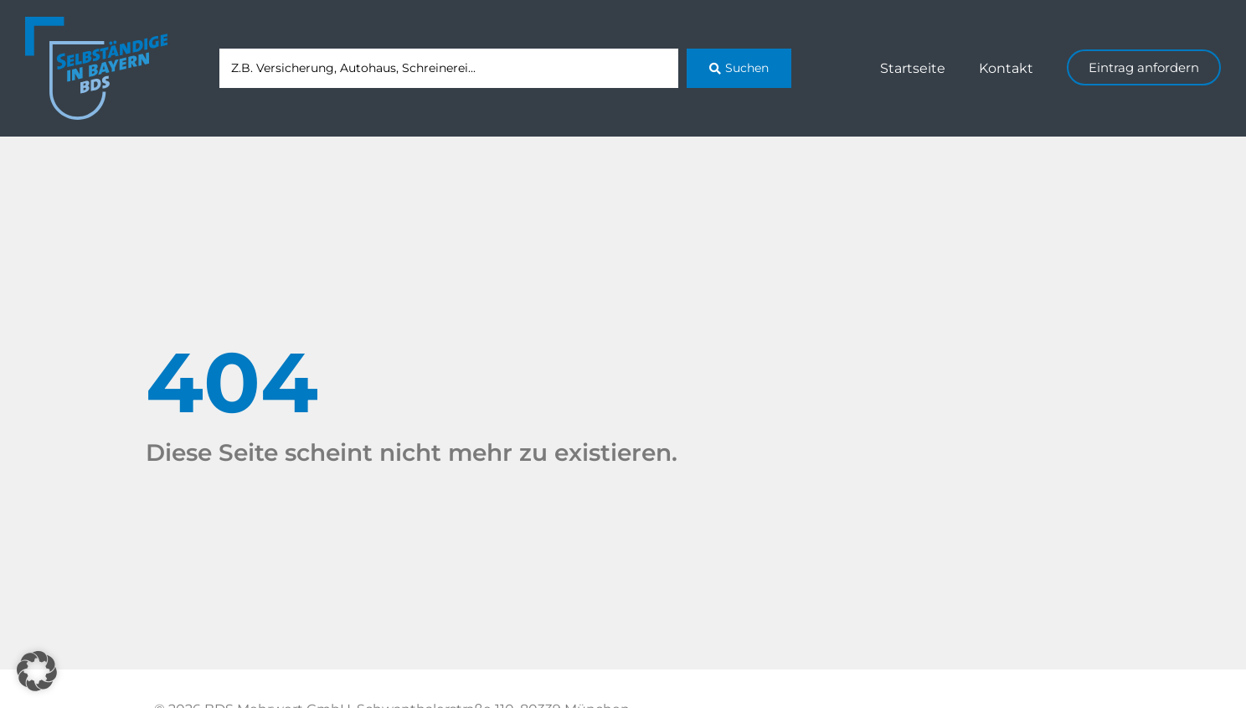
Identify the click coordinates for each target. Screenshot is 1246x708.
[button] (37, 671)
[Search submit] (739, 68)
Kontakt (1006, 68)
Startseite (912, 68)
